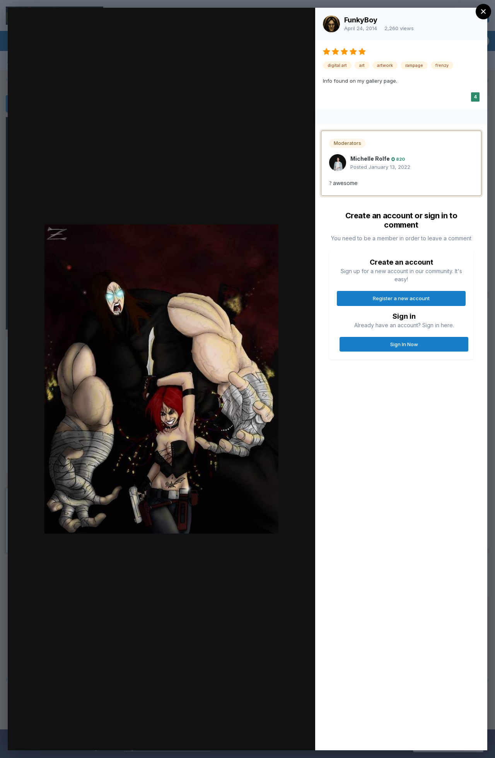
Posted (380, 167)
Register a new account (401, 298)
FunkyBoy (360, 20)
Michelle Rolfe (370, 158)
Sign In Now (404, 344)
